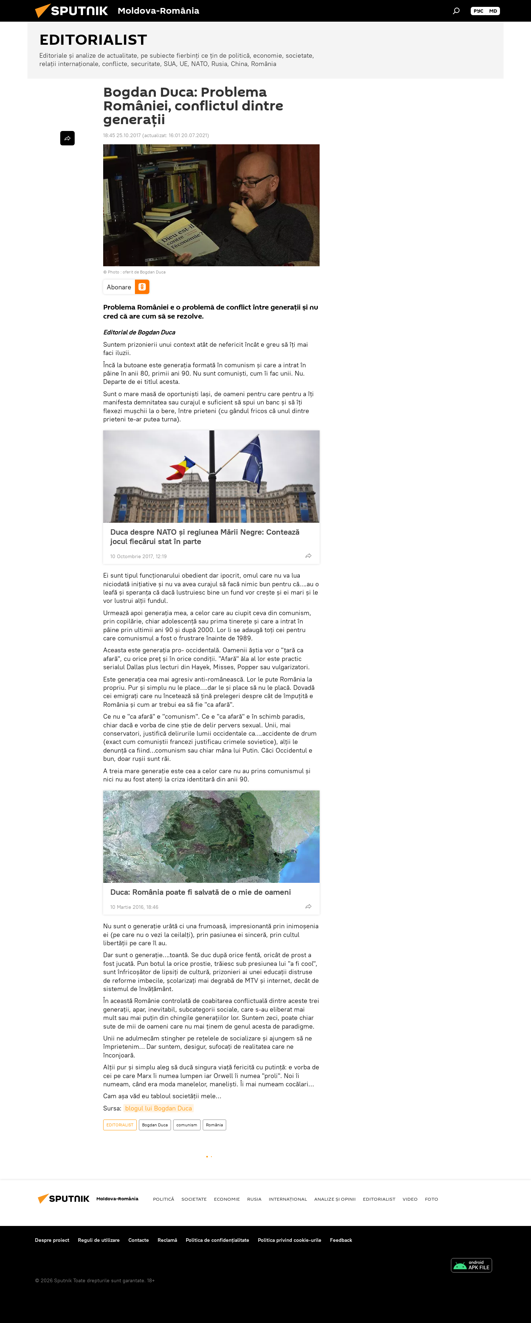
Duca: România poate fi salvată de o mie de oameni (200, 892)
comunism (186, 1124)
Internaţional (288, 1199)
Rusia (254, 1199)
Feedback (341, 1240)
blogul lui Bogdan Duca (158, 1108)
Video (410, 1199)
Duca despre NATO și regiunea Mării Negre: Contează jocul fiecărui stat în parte (204, 536)
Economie (227, 1199)
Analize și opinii (335, 1199)
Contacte (138, 1240)
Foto (431, 1199)
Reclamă (167, 1240)
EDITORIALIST (119, 1124)
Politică (163, 1199)
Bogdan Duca (155, 1124)
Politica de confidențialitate (217, 1240)
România (214, 1124)
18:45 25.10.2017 (122, 135)
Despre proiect (52, 1240)
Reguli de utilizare (99, 1240)
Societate (194, 1199)
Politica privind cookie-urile (289, 1240)
